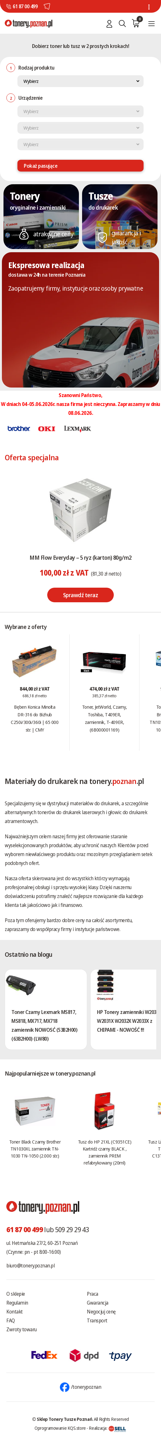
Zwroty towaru (21, 1329)
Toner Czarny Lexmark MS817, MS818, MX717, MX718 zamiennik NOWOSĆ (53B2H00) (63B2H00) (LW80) (44, 1025)
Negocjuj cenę (101, 1311)
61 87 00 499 (25, 6)
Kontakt (14, 1311)
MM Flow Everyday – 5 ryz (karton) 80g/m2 (80, 557)
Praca (92, 1293)
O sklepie (15, 1293)
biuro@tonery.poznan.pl (30, 1265)
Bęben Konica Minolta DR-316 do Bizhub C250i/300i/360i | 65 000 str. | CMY (34, 718)
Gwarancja (97, 1302)
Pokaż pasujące (40, 165)
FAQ (10, 1320)
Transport (97, 1320)
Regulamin (17, 1302)
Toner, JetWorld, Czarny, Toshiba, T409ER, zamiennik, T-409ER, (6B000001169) (104, 718)
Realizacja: (107, 1428)
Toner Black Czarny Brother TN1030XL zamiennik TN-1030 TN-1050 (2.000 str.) (35, 1148)
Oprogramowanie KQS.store (60, 1428)
